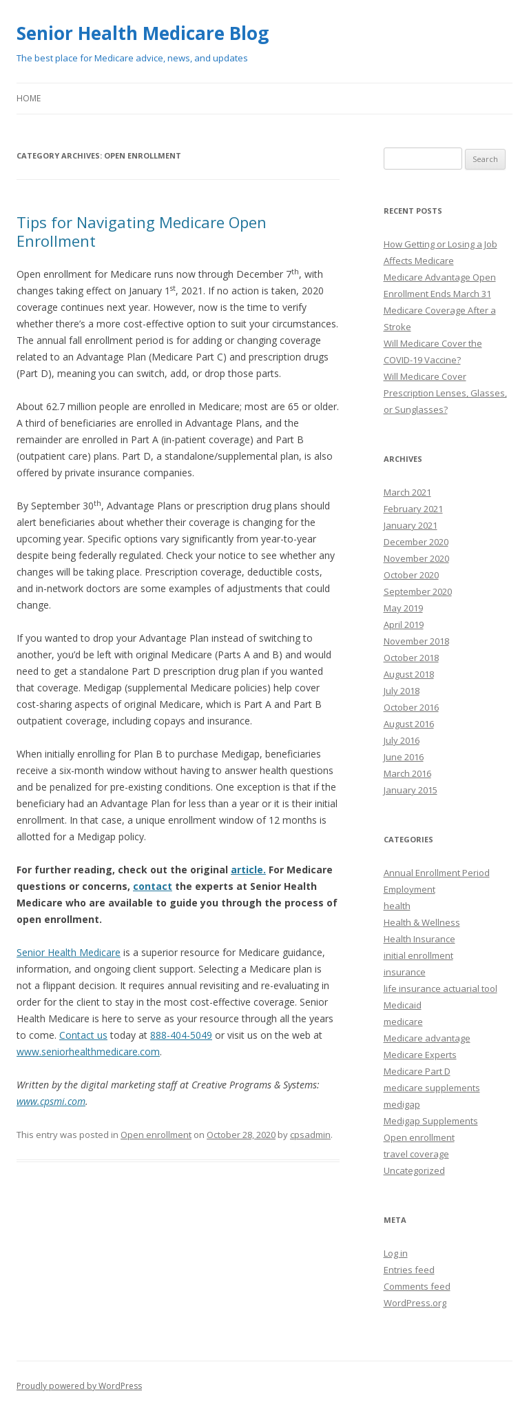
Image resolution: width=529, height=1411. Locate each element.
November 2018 (416, 641)
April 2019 (404, 624)
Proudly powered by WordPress (79, 1386)
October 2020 (411, 575)
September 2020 (418, 591)
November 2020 (416, 558)
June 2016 (404, 757)
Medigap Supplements (431, 1121)
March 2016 (407, 773)
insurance (405, 972)
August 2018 (409, 674)
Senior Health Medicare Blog (143, 33)
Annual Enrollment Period (437, 872)
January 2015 (410, 790)
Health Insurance (419, 939)
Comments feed (417, 1286)
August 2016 (409, 724)
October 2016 (411, 707)
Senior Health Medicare (69, 952)
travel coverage (416, 1154)
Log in (396, 1253)
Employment (409, 889)
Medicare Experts (420, 1054)
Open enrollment (156, 1134)
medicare (403, 1021)
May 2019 (403, 608)
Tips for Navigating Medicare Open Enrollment (142, 231)
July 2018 (401, 690)
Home (29, 98)
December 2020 (416, 542)
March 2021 (407, 492)
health (397, 906)
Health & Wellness (422, 922)
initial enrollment (418, 955)
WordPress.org (415, 1303)
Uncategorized (414, 1170)
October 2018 (411, 657)
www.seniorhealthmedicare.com (88, 1051)
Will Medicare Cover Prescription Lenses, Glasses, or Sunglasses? (445, 393)
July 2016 (401, 740)
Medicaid (403, 1005)
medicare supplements (432, 1088)
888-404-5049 (181, 1035)
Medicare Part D (417, 1071)
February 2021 (413, 509)
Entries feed (409, 1269)
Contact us (83, 1035)
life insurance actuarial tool (440, 988)
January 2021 (410, 525)
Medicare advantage (427, 1038)
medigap (402, 1104)
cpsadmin (310, 1134)
